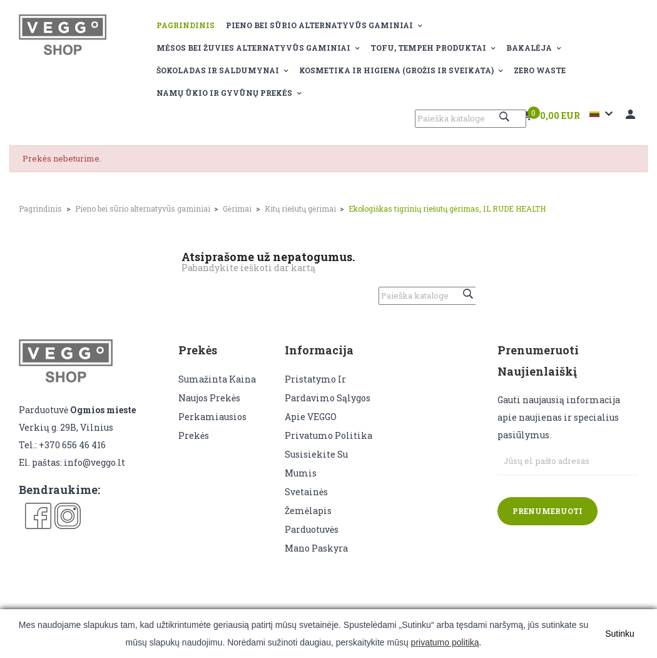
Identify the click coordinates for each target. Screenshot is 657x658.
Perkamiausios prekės (212, 426)
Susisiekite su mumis (316, 463)
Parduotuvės (312, 529)
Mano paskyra (316, 548)
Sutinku (619, 634)
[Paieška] (470, 119)
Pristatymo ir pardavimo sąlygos (327, 388)
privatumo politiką (445, 642)
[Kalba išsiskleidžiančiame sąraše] (602, 113)
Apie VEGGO (311, 417)
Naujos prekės (209, 398)
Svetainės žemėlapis (308, 501)
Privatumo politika (328, 435)
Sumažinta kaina (217, 379)
